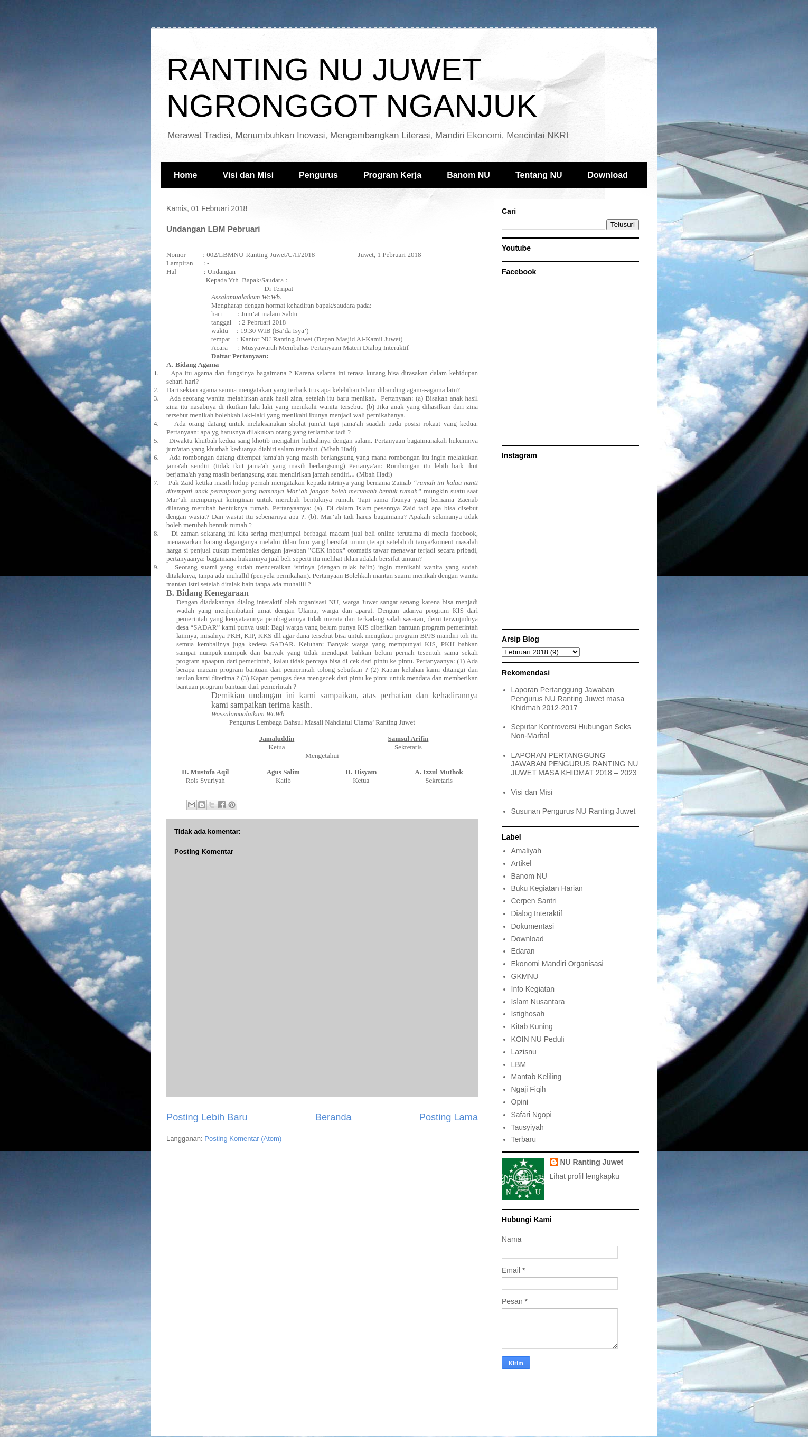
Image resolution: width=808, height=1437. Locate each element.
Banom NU (468, 174)
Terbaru (523, 1139)
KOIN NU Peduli (538, 1039)
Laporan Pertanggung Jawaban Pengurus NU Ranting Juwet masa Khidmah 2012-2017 (568, 699)
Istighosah (528, 1014)
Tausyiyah (527, 1127)
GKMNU (525, 976)
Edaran (523, 951)
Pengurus (318, 174)
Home (185, 174)
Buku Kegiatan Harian (547, 888)
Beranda (333, 1117)
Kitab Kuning (532, 1026)
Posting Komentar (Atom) (242, 1139)
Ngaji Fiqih (528, 1089)
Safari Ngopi (531, 1114)
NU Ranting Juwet (592, 1162)
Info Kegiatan (533, 989)
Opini (520, 1102)
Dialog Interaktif (536, 913)
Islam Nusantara (538, 1001)
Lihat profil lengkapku (584, 1176)
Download (608, 174)
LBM (519, 1064)
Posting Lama (448, 1117)
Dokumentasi (533, 926)
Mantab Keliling (536, 1076)
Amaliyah (526, 850)
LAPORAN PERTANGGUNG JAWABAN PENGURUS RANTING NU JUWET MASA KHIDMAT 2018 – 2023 (574, 764)
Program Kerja (392, 174)
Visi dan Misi (248, 174)
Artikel (521, 863)
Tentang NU (538, 174)
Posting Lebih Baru (207, 1117)
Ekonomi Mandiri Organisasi (557, 963)
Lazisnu (524, 1052)
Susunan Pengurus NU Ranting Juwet (573, 811)
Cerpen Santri (534, 901)
